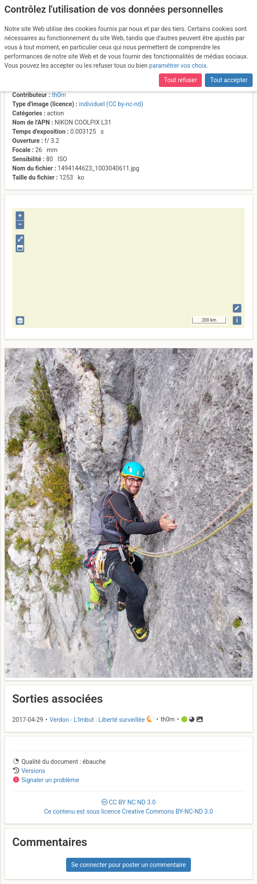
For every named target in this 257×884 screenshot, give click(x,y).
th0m (59, 94)
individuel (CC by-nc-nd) (111, 104)
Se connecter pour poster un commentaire (128, 864)
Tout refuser (180, 79)
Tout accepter (229, 79)
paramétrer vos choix (178, 65)
